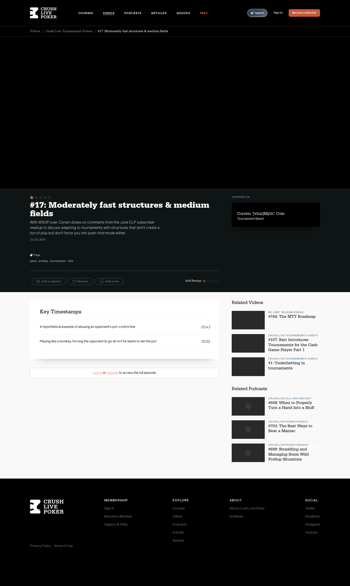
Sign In (278, 13)
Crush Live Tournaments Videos (69, 31)
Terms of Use (63, 546)
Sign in (109, 508)
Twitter (310, 508)
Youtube (311, 532)
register (112, 373)
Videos (109, 13)
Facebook (312, 516)
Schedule (236, 516)
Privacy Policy (40, 546)
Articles (159, 13)
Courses (85, 13)
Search (257, 13)
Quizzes (183, 13)
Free (204, 13)
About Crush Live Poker (247, 508)
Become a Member (304, 13)
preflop (43, 261)
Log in (97, 373)
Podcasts (132, 13)
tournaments (58, 261)
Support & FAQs (116, 524)
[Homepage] (54, 13)
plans (33, 261)
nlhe (70, 261)
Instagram (312, 524)
